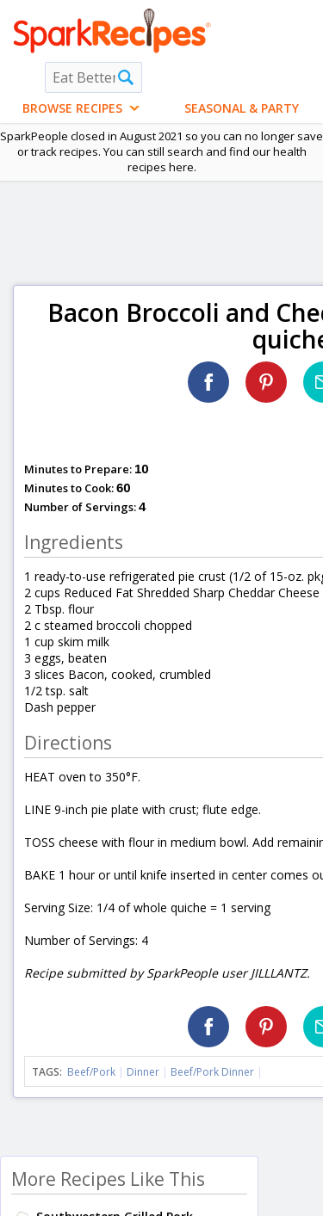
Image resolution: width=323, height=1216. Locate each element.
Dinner (143, 1072)
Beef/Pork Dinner (212, 1072)
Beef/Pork (91, 1072)
